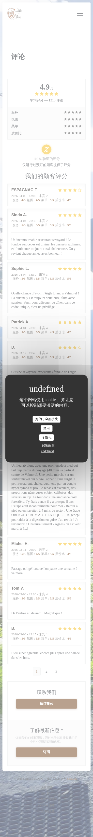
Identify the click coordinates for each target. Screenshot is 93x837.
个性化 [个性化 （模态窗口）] (46, 437)
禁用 (46, 428)
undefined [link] (47, 451)
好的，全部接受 (46, 419)
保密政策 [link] (48, 445)
